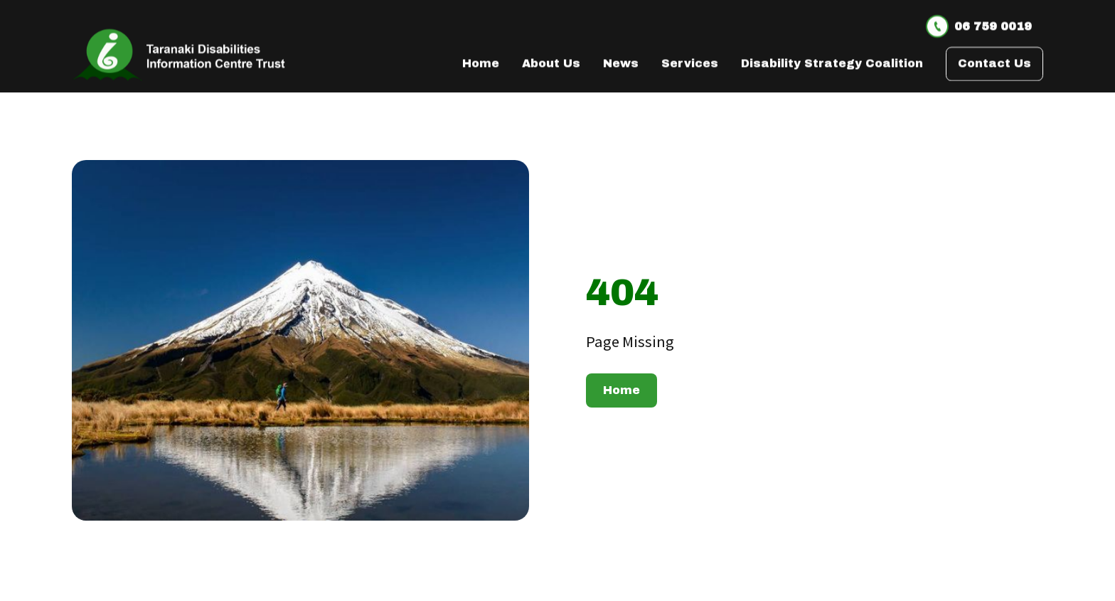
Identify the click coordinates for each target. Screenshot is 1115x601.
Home (621, 390)
